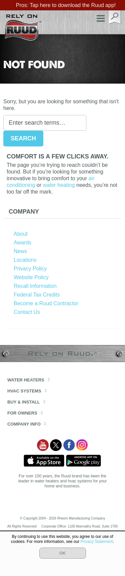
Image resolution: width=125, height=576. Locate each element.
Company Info (24, 424)
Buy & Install (23, 402)
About (21, 234)
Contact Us (27, 312)
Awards (22, 242)
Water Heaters (25, 379)
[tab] (62, 211)
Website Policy (31, 277)
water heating (59, 185)
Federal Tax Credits (37, 295)
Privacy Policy (30, 268)
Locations (25, 260)
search (115, 17)
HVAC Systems (24, 390)
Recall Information (35, 286)
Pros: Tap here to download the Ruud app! (66, 5)
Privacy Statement (97, 541)
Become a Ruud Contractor (46, 303)
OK (62, 553)
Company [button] (24, 211)
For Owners (22, 413)
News (20, 251)
